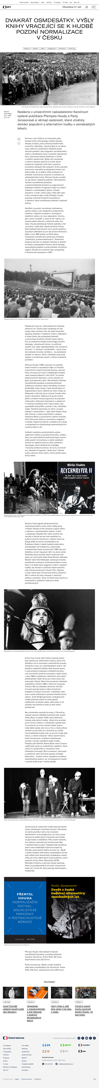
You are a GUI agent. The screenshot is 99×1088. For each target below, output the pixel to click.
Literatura (27, 48)
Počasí (5, 1061)
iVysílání (49, 2)
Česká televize (24, 2)
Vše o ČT (76, 2)
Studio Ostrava (27, 1055)
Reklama (25, 1049)
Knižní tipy (72, 48)
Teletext (6, 1055)
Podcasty (6, 1058)
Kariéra (24, 1061)
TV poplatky (7, 1052)
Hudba (43, 48)
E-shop (5, 1064)
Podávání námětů (27, 1064)
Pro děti (65, 2)
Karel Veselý (8, 113)
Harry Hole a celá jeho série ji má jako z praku (61, 1009)
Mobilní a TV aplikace (10, 1067)
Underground (52, 48)
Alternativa (62, 48)
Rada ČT (24, 1058)
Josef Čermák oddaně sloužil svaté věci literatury (13, 1009)
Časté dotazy (26, 1067)
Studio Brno (26, 1052)
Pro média (25, 1045)
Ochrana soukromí (26, 1079)
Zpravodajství (35, 2)
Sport (42, 2)
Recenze (35, 48)
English (17, 1079)
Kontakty (25, 1070)
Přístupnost (37, 1079)
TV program (57, 2)
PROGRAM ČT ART (72, 7)
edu (71, 2)
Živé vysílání (7, 1049)
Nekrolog (6, 1002)
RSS (95, 1079)
